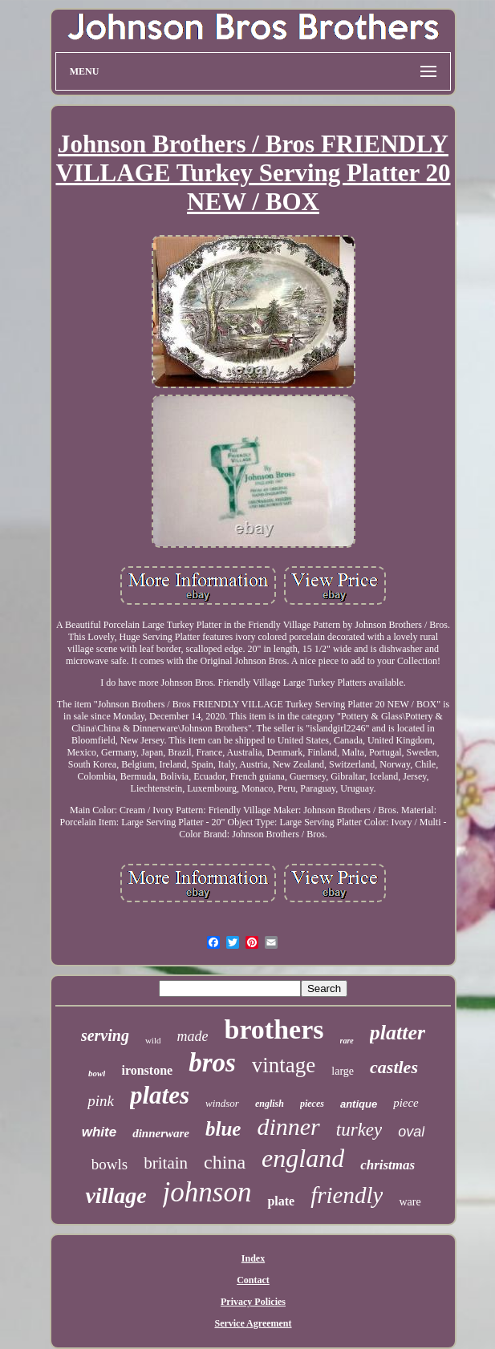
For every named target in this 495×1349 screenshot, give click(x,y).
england (303, 1158)
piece (406, 1102)
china (224, 1162)
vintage (283, 1065)
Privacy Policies (253, 1301)
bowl (96, 1073)
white (99, 1132)
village (115, 1195)
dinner (288, 1126)
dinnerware (160, 1133)
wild (153, 1040)
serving (105, 1035)
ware (409, 1202)
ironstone (146, 1070)
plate (280, 1201)
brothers (273, 1029)
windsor (222, 1103)
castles (394, 1067)
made (192, 1036)
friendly (346, 1195)
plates (159, 1095)
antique (358, 1104)
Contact (253, 1280)
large (342, 1071)
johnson (207, 1192)
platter (397, 1032)
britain (166, 1163)
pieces (312, 1103)
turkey (359, 1130)
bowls (109, 1164)
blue (223, 1129)
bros (212, 1062)
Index (253, 1258)
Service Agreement (252, 1323)
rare (347, 1040)
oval (411, 1132)
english (269, 1103)
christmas (387, 1165)
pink (100, 1100)
